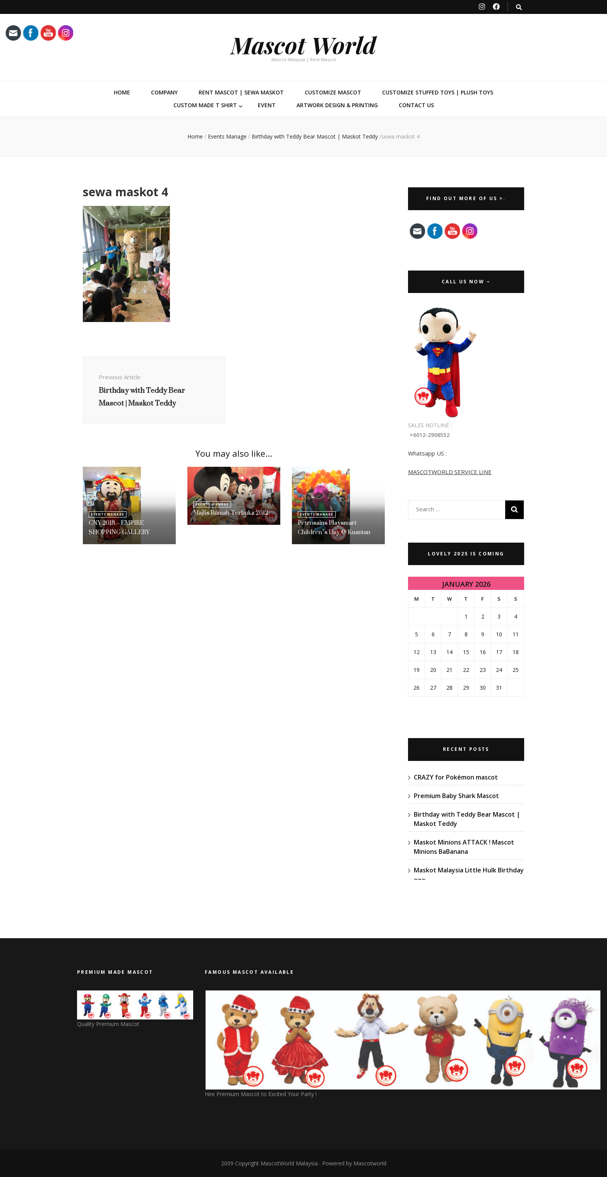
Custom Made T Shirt (205, 105)
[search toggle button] (519, 7)
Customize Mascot (333, 92)
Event (267, 105)
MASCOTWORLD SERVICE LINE (450, 472)
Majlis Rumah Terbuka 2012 (230, 512)
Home (122, 92)
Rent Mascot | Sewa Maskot (241, 92)
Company (164, 92)
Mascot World (303, 44)
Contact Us (416, 105)
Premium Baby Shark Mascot (456, 796)
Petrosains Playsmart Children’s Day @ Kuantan (334, 527)
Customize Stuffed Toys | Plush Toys (437, 92)
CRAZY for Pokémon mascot (456, 777)
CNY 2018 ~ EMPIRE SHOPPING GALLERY (119, 527)
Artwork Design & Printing (337, 105)
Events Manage (227, 136)
